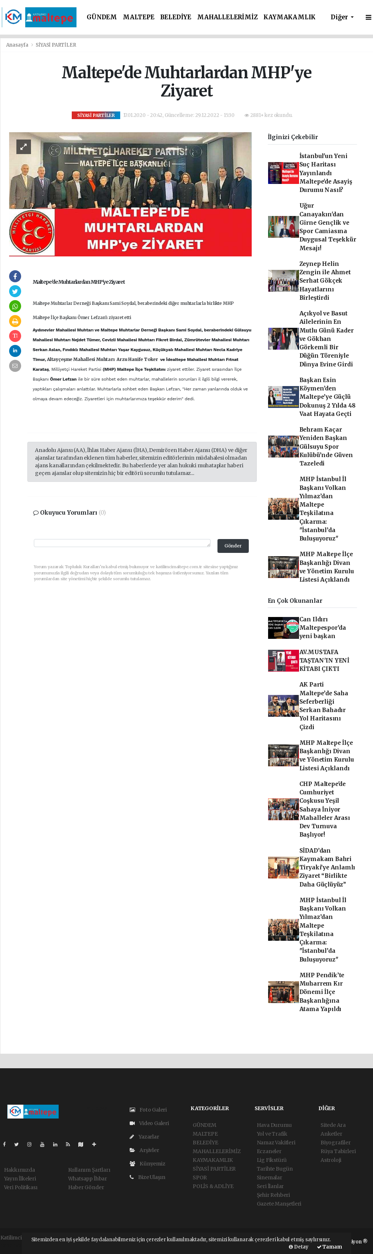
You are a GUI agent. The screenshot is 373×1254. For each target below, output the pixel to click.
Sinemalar (269, 1177)
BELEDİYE (175, 17)
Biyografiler (336, 1142)
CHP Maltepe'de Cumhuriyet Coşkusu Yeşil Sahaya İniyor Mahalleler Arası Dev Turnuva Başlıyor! (324, 809)
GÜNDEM (102, 17)
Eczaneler (269, 1151)
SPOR (200, 1177)
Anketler (331, 1134)
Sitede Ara (333, 1125)
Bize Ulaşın (148, 1177)
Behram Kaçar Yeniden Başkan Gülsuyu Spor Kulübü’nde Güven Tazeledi (326, 446)
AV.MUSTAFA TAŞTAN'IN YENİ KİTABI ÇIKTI (324, 661)
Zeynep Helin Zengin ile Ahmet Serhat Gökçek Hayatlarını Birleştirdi (325, 280)
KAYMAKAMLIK (289, 17)
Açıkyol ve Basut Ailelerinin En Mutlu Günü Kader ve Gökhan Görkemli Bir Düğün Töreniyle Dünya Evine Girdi (326, 339)
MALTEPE (138, 17)
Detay (299, 1247)
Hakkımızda (19, 1170)
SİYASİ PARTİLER (56, 45)
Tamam (329, 1247)
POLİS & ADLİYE (213, 1186)
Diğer (340, 17)
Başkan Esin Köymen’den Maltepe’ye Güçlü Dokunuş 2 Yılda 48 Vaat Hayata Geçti (327, 397)
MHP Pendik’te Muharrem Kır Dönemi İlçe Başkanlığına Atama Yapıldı (322, 992)
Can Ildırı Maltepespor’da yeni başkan (322, 628)
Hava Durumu (274, 1125)
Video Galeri (149, 1123)
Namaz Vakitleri (276, 1142)
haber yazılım (17, 1245)
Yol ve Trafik (272, 1134)
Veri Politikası (21, 1187)
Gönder (233, 546)
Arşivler (144, 1150)
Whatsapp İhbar (87, 1178)
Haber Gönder (86, 1187)
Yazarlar (144, 1136)
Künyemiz (147, 1163)
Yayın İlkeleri (20, 1178)
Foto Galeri (148, 1109)
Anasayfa (18, 45)
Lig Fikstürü (272, 1160)
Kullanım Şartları (89, 1170)
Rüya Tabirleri (338, 1151)
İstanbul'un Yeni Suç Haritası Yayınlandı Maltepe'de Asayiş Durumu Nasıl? (325, 173)
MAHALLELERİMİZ (227, 17)
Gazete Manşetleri (279, 1203)
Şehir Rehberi (273, 1195)
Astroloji (331, 1160)
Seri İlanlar (270, 1186)
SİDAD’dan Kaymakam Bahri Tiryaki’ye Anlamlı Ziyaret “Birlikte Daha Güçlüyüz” (327, 867)
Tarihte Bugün (275, 1168)
